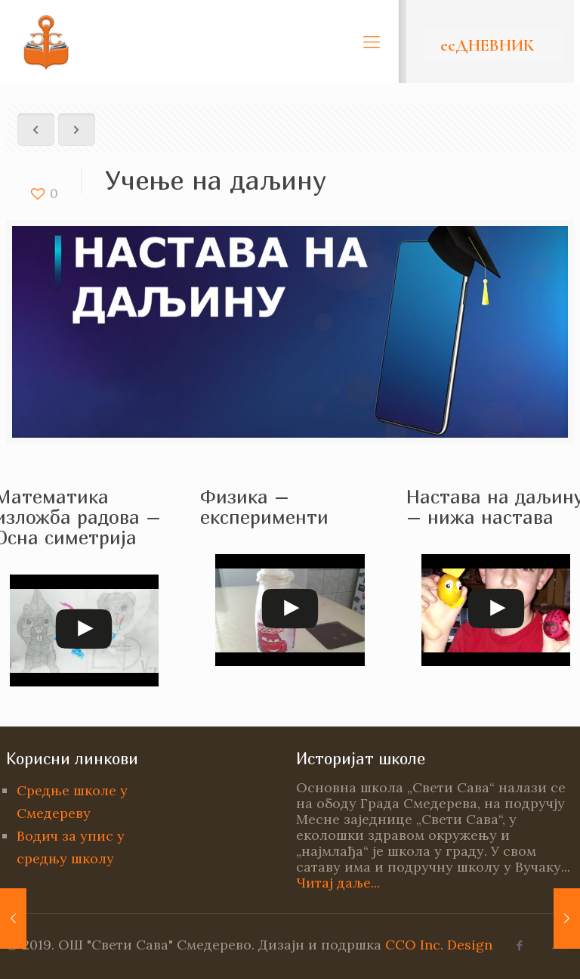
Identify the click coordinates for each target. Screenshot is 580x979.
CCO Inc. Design (438, 944)
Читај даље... (338, 882)
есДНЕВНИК (487, 45)
